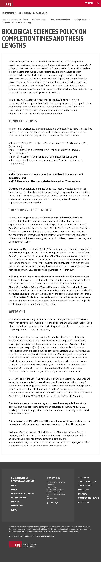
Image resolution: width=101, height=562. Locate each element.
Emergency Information (88, 498)
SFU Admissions (84, 486)
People (14, 489)
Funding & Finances (81, 20)
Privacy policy (29, 536)
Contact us (53, 477)
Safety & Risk (83, 477)
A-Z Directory (84, 502)
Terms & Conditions (16, 536)
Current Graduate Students (60, 20)
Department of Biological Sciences (25, 13)
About (14, 485)
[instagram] (52, 503)
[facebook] (47, 503)
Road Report (83, 490)
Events (14, 510)
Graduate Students (39, 20)
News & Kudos (17, 506)
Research (15, 502)
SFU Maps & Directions (87, 482)
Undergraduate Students (22, 493)
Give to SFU (82, 494)
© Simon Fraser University (44, 536)
